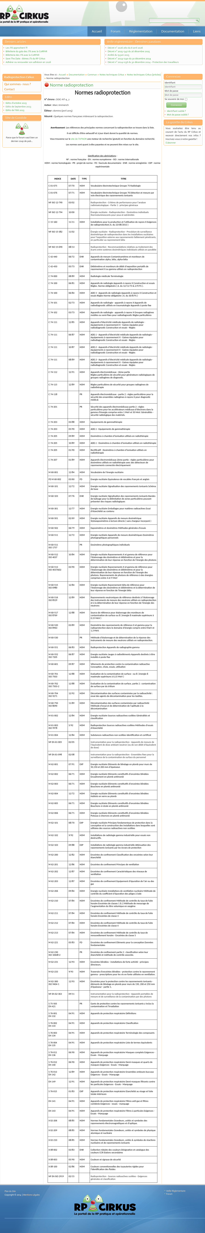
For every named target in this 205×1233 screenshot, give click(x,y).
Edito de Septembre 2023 (18, 106)
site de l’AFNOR (79, 138)
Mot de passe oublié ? (178, 114)
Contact (9, 89)
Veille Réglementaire (175, 1191)
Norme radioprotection (71, 85)
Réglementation (140, 31)
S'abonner (171, 142)
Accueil (97, 31)
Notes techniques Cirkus (112, 74)
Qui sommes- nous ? (17, 84)
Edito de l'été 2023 (15, 110)
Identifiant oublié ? (176, 111)
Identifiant (170, 82)
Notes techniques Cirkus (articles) (144, 74)
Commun (92, 74)
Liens (197, 31)
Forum (115, 31)
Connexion (176, 105)
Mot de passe (171, 90)
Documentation (172, 31)
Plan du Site (10, 1191)
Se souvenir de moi (174, 99)
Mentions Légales (31, 1195)
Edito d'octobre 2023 (16, 103)
